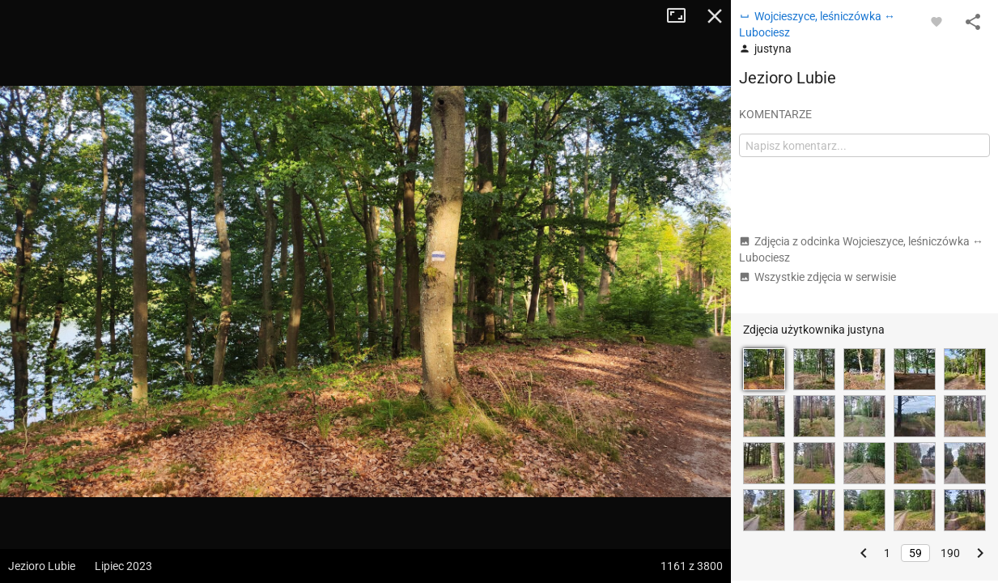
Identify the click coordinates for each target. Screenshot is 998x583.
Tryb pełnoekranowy (682, 16)
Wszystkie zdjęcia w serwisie (817, 276)
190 (950, 553)
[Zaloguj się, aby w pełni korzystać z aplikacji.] (936, 21)
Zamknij (715, 16)
